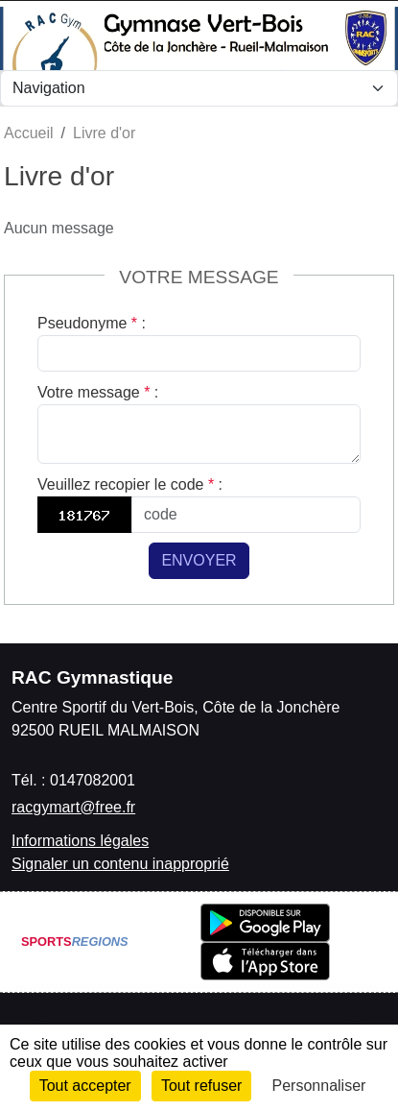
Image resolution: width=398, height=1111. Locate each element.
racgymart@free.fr (73, 807)
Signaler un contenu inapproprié (120, 864)
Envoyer (198, 560)
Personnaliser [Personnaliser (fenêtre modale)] (319, 1085)
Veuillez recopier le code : (129, 484)
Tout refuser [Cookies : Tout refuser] (201, 1085)
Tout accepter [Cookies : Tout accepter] (85, 1085)
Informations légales (80, 841)
